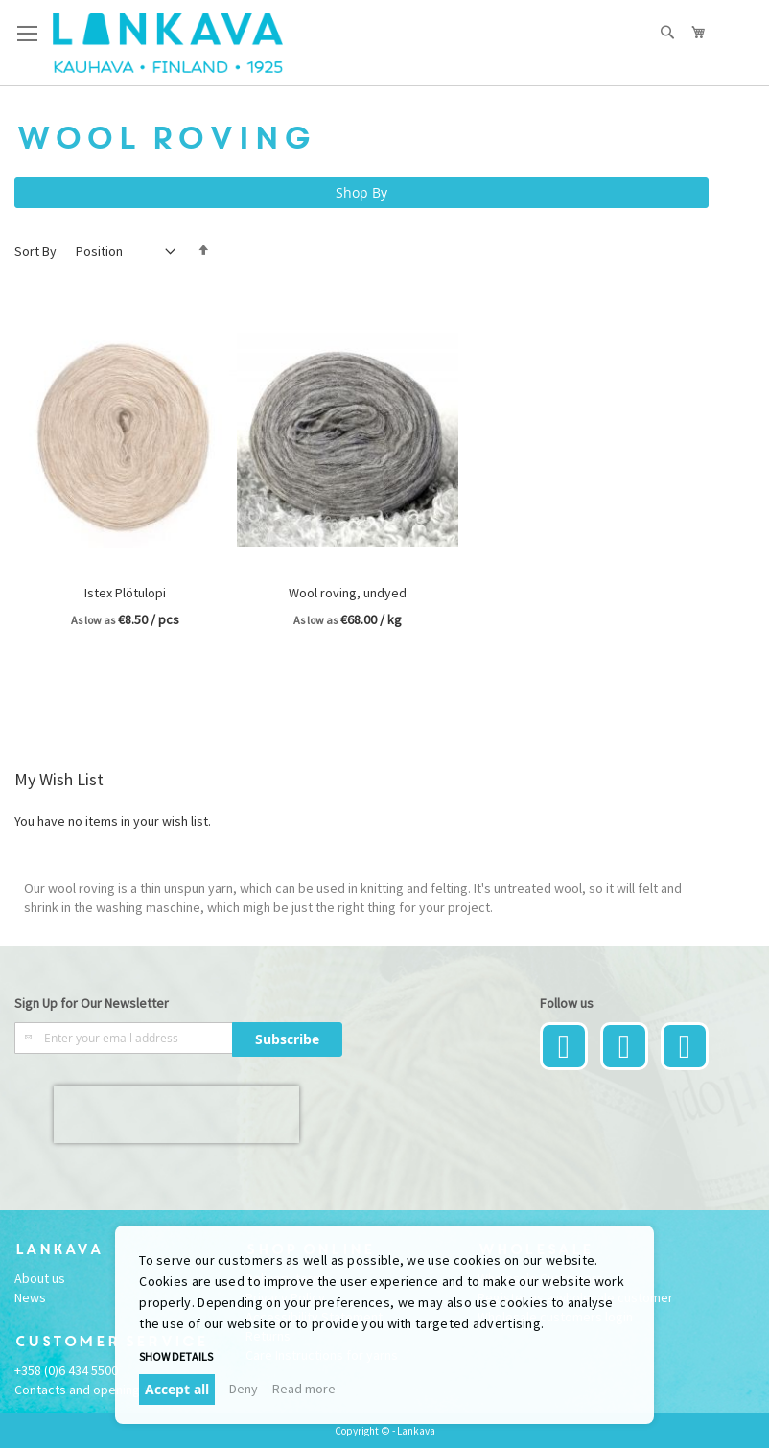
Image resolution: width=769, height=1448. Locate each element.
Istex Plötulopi (125, 592)
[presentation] (176, 1114)
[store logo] (168, 43)
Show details (176, 1356)
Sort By (35, 251)
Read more (304, 1388)
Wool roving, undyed (348, 592)
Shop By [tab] (361, 192)
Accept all (177, 1389)
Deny (243, 1388)
